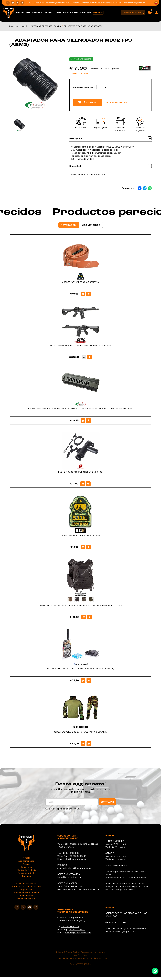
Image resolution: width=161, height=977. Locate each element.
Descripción (110, 138)
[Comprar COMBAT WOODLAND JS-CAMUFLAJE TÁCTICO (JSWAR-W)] (83, 743)
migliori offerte (80, 792)
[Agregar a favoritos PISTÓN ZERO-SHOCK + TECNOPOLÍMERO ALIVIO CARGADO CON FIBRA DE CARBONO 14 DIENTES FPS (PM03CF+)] (88, 420)
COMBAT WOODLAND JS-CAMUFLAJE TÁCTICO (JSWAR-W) (80, 732)
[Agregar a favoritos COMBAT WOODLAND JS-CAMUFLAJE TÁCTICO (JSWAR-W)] (89, 743)
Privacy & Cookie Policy (67, 952)
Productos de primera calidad (26, 886)
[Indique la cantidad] (99, 87)
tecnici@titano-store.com (69, 877)
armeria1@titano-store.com (78, 932)
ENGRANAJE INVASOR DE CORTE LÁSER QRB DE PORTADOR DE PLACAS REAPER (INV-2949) (81, 605)
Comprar (88, 102)
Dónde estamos (26, 895)
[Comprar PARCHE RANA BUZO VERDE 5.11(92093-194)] (83, 547)
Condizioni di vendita (26, 883)
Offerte (98, 12)
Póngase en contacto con (26, 892)
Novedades (68, 225)
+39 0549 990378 (70, 926)
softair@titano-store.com (61, 3)
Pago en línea (26, 889)
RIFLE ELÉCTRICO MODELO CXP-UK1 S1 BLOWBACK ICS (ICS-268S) (80, 345)
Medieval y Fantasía (80, 12)
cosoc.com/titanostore (88, 889)
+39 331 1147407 (77, 929)
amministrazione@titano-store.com (139, 3)
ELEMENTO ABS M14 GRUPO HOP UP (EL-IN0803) (80, 472)
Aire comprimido (34, 12)
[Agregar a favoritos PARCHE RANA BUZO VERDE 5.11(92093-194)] (88, 547)
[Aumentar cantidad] (105, 87)
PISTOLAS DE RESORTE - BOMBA (46, 26)
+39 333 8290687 (77, 856)
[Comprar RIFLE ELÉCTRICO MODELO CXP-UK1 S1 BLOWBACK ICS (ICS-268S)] (84, 357)
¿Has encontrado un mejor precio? (104, 68)
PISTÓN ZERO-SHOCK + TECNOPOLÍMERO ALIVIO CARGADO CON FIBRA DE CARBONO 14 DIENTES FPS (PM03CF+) (80, 409)
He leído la (63, 808)
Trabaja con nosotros (26, 898)
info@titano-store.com (76, 859)
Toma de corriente (26, 873)
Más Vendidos (91, 225)
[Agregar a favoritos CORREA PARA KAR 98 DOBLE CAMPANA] (88, 294)
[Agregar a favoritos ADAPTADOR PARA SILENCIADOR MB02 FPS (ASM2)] (117, 102)
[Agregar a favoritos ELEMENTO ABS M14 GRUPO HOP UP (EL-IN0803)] (88, 483)
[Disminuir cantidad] (94, 87)
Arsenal (49, 12)
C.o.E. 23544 (80, 955)
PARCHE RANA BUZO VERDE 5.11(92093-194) (80, 535)
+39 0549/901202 (70, 853)
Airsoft (20, 12)
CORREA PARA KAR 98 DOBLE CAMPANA (80, 282)
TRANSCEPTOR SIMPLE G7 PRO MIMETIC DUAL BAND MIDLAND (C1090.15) (80, 669)
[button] (156, 3)
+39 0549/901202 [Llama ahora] (107, 3)
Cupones (26, 876)
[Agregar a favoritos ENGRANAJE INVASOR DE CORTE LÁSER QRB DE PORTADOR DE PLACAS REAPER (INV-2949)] (89, 617)
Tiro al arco (62, 12)
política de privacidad (68, 808)
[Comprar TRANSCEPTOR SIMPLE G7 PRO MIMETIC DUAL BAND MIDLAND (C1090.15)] (83, 680)
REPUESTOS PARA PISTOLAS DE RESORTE (83, 26)
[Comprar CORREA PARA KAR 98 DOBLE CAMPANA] (83, 294)
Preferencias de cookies (93, 952)
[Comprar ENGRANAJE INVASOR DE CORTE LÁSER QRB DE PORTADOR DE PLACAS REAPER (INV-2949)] (83, 617)
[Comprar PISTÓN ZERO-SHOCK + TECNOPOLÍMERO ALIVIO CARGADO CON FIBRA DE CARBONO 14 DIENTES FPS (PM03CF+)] (83, 420)
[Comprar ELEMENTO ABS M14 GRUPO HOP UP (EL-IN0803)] (82, 483)
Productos (13, 26)
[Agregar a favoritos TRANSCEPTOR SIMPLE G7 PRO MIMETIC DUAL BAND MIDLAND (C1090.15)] (89, 680)
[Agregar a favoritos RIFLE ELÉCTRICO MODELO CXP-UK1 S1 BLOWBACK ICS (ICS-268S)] (89, 357)
